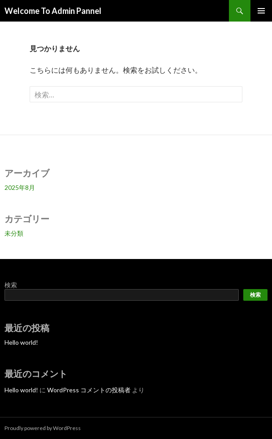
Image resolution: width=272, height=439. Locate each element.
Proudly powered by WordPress (42, 428)
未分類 (13, 233)
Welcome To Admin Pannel (52, 11)
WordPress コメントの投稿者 (89, 390)
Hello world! (21, 342)
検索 (10, 285)
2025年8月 (19, 187)
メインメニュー (261, 11)
